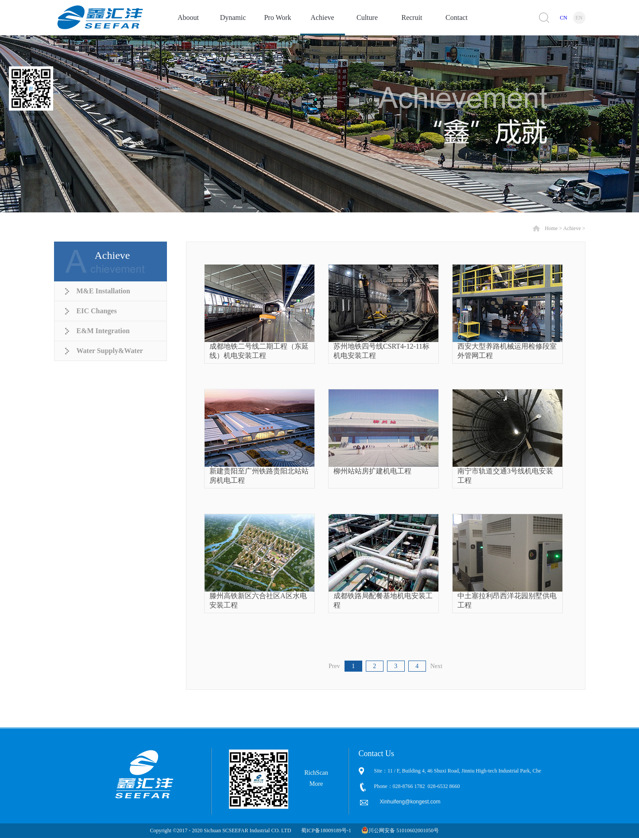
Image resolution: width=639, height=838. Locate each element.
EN (579, 18)
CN (563, 18)
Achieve (572, 228)
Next (436, 666)
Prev (334, 666)
